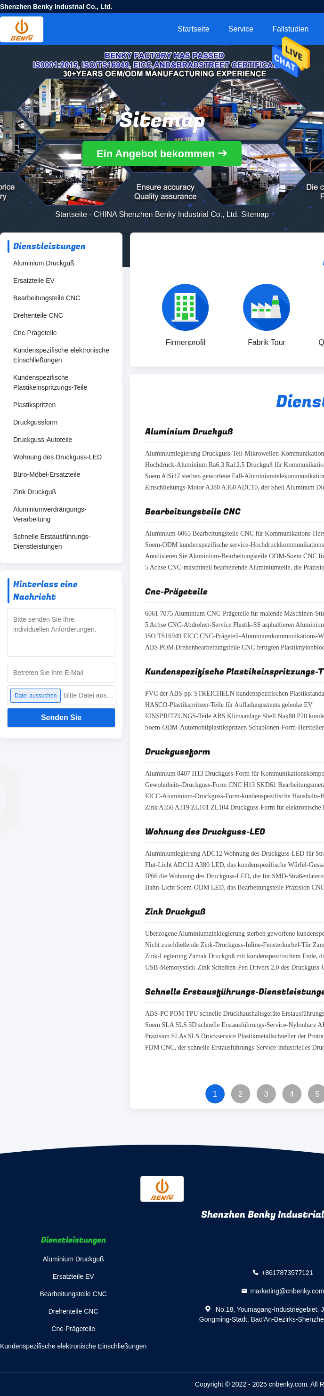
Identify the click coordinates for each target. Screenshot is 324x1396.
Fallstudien (290, 29)
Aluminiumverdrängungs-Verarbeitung (50, 514)
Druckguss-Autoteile (42, 439)
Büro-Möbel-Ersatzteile (46, 474)
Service (240, 29)
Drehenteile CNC (38, 315)
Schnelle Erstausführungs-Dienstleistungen (51, 541)
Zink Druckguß (34, 492)
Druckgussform (35, 422)
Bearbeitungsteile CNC (46, 298)
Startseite (194, 29)
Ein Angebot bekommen (156, 154)
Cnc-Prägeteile (35, 333)
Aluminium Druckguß (43, 263)
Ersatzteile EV (34, 280)
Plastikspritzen (34, 405)
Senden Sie (61, 718)
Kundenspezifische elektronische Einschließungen (61, 355)
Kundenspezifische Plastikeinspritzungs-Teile (50, 382)
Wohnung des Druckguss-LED (57, 457)
